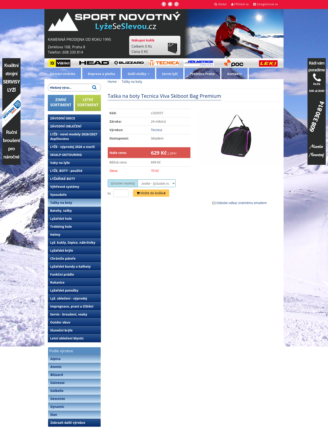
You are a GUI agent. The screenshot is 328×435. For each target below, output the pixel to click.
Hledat (220, 4)
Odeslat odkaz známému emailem (241, 203)
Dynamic (57, 406)
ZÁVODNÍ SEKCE (62, 118)
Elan (53, 414)
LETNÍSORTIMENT (87, 102)
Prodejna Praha (202, 74)
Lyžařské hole (61, 218)
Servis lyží (170, 74)
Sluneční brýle (61, 330)
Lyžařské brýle (61, 250)
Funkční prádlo (62, 274)
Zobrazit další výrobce (67, 422)
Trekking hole (61, 226)
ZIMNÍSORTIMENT (60, 102)
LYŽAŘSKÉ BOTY (62, 178)
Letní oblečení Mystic (67, 338)
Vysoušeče (58, 194)
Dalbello (56, 390)
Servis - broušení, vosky (68, 314)
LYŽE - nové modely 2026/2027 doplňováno (73, 136)
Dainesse (57, 383)
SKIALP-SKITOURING (66, 155)
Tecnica (156, 130)
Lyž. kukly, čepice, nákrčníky (72, 242)
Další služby (138, 74)
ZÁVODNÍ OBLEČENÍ (65, 126)
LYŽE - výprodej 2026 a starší (72, 147)
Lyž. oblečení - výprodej (68, 298)
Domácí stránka (62, 74)
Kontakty (234, 74)
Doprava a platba (101, 74)
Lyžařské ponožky (64, 290)
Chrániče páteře (63, 258)
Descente (57, 398)
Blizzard (56, 375)
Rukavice (57, 282)
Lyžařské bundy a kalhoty (70, 266)
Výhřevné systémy (64, 186)
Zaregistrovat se (265, 4)
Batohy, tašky (61, 210)
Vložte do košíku (151, 193)
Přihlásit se (240, 4)
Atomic (56, 367)
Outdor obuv (60, 322)
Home (112, 81)
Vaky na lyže (60, 163)
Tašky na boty (61, 202)
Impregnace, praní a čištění (71, 306)
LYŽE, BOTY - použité (66, 170)
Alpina (55, 359)
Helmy (55, 234)
